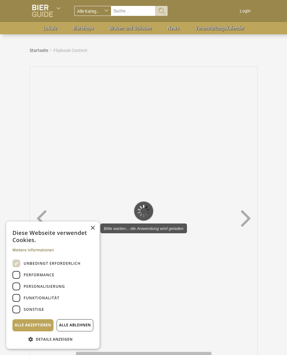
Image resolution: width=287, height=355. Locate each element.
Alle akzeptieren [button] (33, 325)
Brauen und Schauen (130, 28)
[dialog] (53, 285)
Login (245, 10)
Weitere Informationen (33, 250)
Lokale (50, 28)
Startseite (39, 50)
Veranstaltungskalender (219, 28)
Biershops (83, 28)
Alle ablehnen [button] (75, 325)
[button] (52, 339)
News (173, 28)
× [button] (92, 228)
